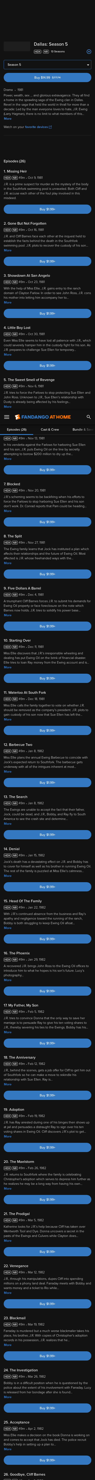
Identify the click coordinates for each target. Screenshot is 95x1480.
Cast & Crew (50, 147)
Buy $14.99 (55, 78)
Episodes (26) (17, 147)
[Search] (89, 7)
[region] (47, 1436)
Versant (39, 1405)
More (8, 119)
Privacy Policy (74, 1409)
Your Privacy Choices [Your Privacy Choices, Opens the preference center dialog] (47, 1461)
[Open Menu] (6, 7)
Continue (47, 1472)
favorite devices (38, 127)
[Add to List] (89, 51)
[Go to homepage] (43, 7)
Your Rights (57, 1418)
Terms (9, 1409)
